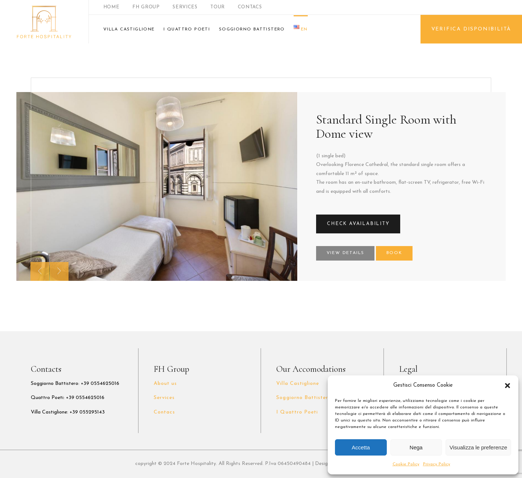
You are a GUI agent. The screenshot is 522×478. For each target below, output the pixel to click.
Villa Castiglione (297, 383)
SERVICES (185, 7)
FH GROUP (146, 7)
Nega (416, 447)
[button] (507, 385)
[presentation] (39, 271)
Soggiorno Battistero (303, 397)
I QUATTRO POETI (186, 29)
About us (165, 383)
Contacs (164, 412)
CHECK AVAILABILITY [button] (358, 223)
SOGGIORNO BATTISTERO (252, 29)
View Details (346, 253)
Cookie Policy (406, 464)
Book (394, 253)
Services (164, 397)
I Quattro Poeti (297, 412)
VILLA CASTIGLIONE (129, 29)
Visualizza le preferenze (478, 447)
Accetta (361, 447)
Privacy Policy (436, 464)
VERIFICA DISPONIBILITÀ (471, 29)
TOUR (217, 7)
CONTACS (250, 7)
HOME (111, 7)
